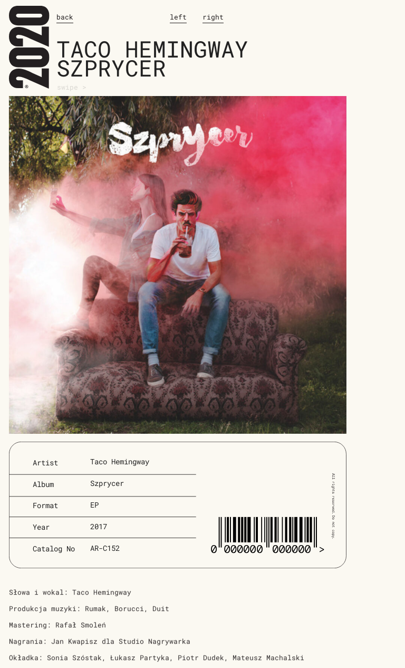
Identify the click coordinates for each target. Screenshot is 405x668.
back (64, 17)
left (178, 17)
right (213, 17)
